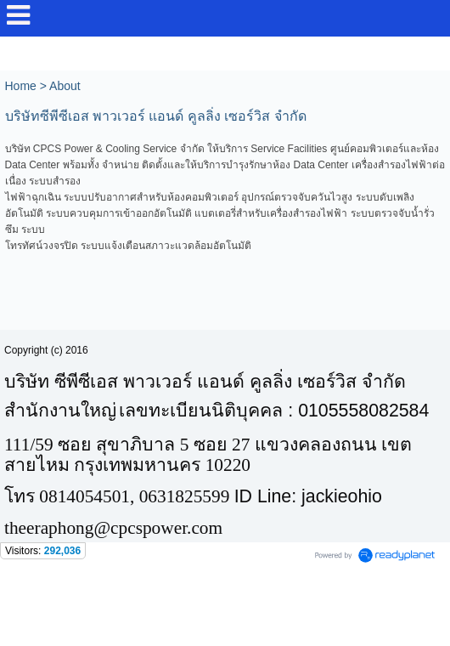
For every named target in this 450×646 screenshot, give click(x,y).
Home (21, 86)
